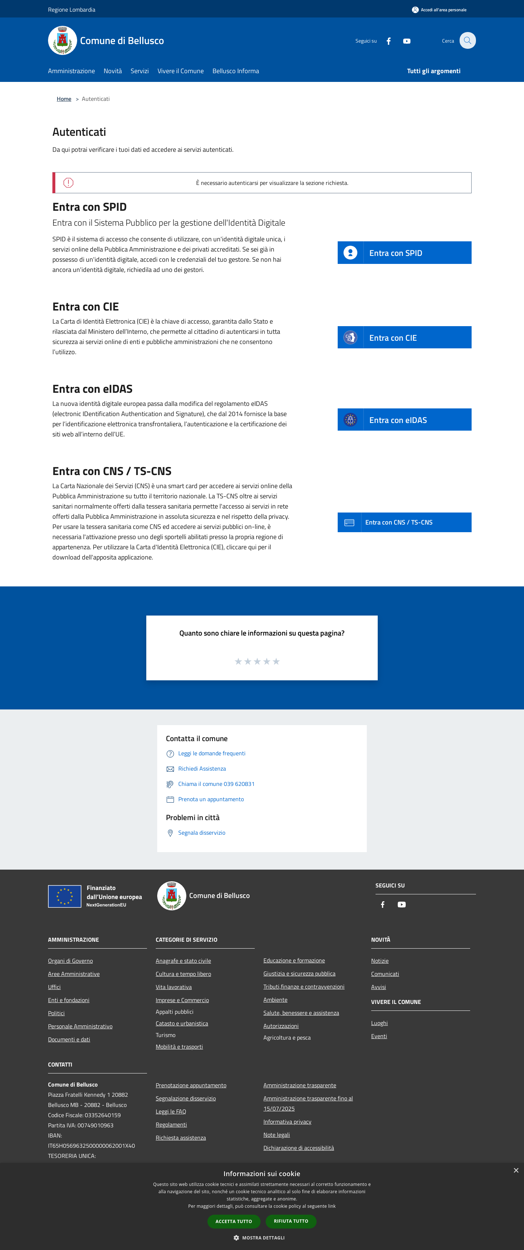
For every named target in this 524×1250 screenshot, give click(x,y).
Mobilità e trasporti (179, 1046)
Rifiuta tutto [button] (291, 1221)
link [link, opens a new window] (332, 1206)
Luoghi (379, 1022)
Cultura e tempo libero (183, 973)
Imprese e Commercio (182, 1000)
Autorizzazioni (281, 1025)
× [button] (516, 1171)
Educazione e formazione (294, 960)
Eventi (379, 1036)
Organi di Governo (70, 960)
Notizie (380, 960)
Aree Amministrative (74, 973)
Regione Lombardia (71, 9)
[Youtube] (402, 40)
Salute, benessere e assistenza (301, 1012)
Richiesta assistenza (181, 1137)
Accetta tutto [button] (234, 1221)
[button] (262, 1237)
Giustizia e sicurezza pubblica (299, 973)
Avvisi (378, 986)
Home (64, 98)
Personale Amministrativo (80, 1026)
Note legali (276, 1134)
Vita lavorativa (174, 986)
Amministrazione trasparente (299, 1085)
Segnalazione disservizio (186, 1098)
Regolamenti (171, 1124)
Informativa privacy (287, 1121)
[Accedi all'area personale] (439, 9)
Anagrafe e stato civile (183, 960)
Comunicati (385, 973)
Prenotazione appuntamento (191, 1085)
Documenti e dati (69, 1039)
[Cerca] (467, 40)
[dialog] (262, 1206)
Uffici (54, 986)
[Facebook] (384, 40)
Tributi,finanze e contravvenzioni (304, 986)
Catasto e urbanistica (182, 1023)
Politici (56, 1013)
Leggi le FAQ (171, 1111)
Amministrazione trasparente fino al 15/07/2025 (308, 1103)
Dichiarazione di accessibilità (298, 1147)
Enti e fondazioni (69, 1000)
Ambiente (275, 999)
